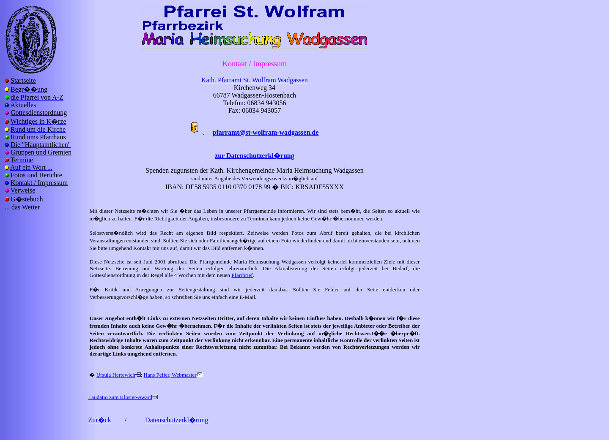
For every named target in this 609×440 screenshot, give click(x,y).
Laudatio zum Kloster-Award (120, 397)
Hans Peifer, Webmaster (170, 375)
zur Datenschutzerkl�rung (254, 155)
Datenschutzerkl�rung (176, 420)
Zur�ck (99, 420)
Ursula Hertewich (115, 375)
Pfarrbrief (242, 275)
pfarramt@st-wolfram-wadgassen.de (266, 132)
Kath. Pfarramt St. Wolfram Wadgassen (254, 80)
